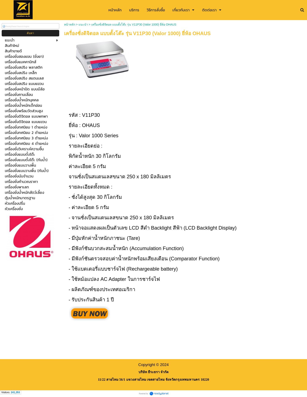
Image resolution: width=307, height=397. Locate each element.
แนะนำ (83, 24)
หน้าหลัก (69, 24)
